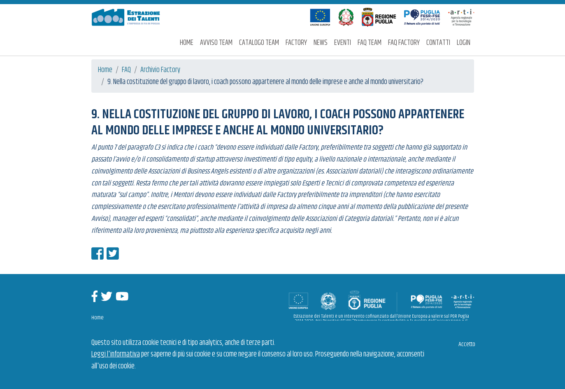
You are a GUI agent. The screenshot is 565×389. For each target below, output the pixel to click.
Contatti (438, 43)
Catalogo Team (259, 43)
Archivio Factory (160, 70)
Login (463, 43)
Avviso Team (216, 43)
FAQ (126, 70)
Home (186, 43)
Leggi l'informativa (115, 354)
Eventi (342, 43)
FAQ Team (369, 43)
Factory (296, 43)
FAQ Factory (404, 43)
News (321, 43)
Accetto (466, 344)
